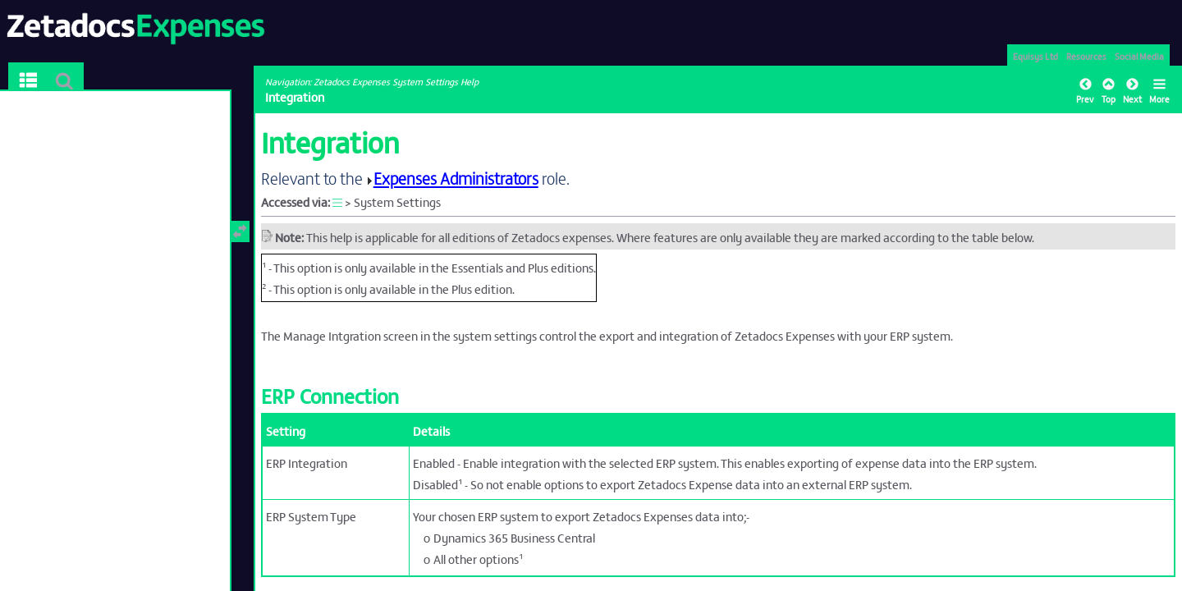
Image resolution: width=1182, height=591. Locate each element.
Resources (1086, 55)
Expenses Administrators (455, 177)
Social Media (1139, 55)
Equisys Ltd (1035, 55)
